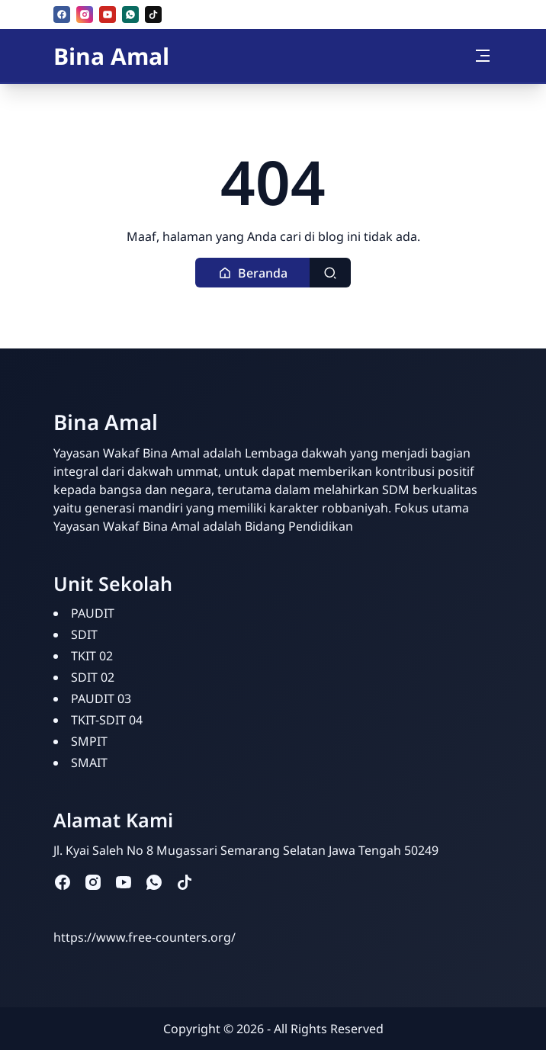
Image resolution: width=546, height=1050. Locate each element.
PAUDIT (92, 613)
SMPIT (89, 741)
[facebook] (61, 14)
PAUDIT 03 (101, 698)
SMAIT (89, 762)
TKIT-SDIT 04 (107, 719)
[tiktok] (153, 14)
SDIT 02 (92, 677)
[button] (252, 272)
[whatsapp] (130, 14)
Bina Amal (111, 56)
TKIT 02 (92, 655)
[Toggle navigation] (483, 56)
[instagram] (84, 14)
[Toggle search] (330, 272)
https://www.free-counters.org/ (144, 937)
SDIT (84, 634)
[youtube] (107, 14)
